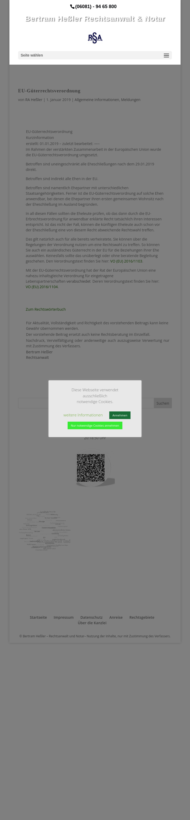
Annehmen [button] (119, 415)
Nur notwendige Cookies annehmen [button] (95, 425)
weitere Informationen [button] (83, 414)
